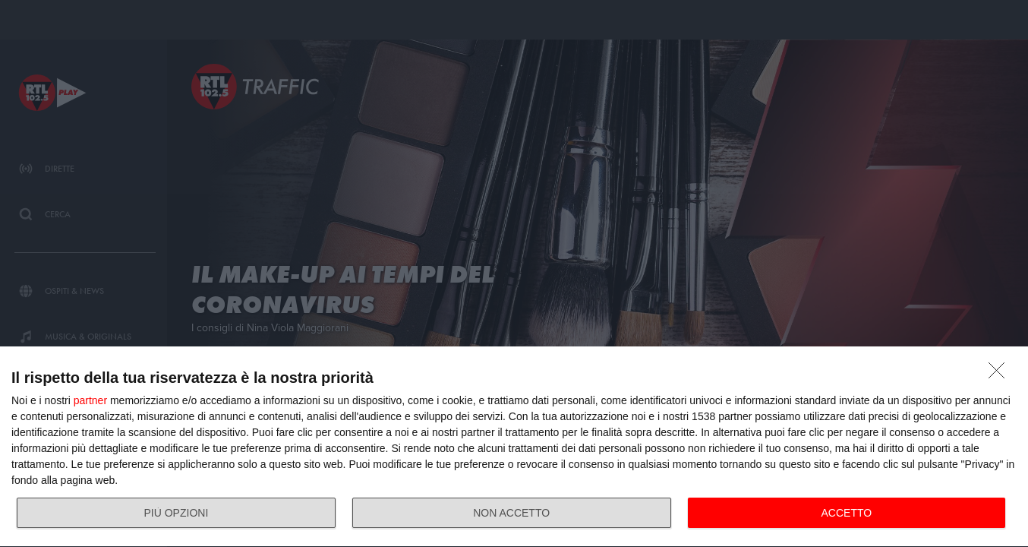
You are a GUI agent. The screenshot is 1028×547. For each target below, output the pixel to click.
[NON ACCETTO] (1001, 374)
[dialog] (514, 447)
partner (90, 400)
